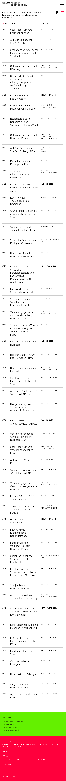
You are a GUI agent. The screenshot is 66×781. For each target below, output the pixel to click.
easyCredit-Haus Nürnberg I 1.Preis (19, 686)
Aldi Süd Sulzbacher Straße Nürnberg (21, 41)
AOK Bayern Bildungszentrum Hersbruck (19, 174)
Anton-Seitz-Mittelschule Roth (23, 461)
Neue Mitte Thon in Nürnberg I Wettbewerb (22, 255)
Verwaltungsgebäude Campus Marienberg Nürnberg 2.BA (21, 436)
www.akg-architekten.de (11, 730)
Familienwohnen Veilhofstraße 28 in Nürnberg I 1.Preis (20, 545)
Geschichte (42, 759)
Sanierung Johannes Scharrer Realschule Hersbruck (21, 558)
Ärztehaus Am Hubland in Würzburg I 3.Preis (24, 392)
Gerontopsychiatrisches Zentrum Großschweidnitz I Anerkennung (24, 611)
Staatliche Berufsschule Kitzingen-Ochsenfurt (23, 241)
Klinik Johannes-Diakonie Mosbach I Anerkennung (24, 626)
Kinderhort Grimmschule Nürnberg (23, 343)
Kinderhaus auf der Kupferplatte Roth (20, 162)
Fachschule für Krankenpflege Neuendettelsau (19, 532)
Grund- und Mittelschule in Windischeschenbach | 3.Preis (23, 213)
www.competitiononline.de (11, 727)
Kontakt (6, 764)
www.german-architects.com (12, 721)
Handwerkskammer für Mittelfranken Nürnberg (23, 107)
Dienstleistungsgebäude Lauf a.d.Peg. (23, 369)
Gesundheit (7, 746)
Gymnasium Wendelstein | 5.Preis (24, 696)
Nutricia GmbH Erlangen (23, 674)
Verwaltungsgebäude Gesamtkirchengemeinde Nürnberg (23, 486)
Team (4, 759)
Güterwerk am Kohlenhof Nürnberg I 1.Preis (23, 136)
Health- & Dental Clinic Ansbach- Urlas (22, 498)
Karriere (12, 759)
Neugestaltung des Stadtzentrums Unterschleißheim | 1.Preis (24, 407)
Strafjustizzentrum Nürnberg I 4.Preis (20, 587)
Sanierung (54, 744)
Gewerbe (6, 744)
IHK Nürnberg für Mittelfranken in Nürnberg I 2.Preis (24, 641)
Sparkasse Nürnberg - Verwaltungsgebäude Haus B (22, 509)
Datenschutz (7, 776)
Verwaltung (32, 744)
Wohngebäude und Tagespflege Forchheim (23, 228)
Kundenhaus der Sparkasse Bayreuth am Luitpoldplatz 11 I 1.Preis (23, 572)
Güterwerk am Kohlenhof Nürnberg (23, 67)
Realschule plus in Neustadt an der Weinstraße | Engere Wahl (24, 121)
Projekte (6, 740)
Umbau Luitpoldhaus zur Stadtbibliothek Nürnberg (24, 597)
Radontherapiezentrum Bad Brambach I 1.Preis (22, 356)
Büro (5, 756)
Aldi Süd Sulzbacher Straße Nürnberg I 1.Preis (23, 149)
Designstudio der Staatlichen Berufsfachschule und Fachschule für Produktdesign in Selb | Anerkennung (22, 274)
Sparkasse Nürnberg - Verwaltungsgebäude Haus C (22, 449)
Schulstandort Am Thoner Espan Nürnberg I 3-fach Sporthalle (24, 52)
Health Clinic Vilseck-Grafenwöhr (22, 521)
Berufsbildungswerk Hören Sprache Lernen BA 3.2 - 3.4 (24, 187)
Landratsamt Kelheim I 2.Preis (22, 652)
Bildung (44, 744)
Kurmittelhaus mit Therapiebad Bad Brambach (19, 200)
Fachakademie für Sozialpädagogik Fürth (22, 290)
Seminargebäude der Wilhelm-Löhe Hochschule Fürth (21, 302)
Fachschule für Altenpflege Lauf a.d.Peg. (23, 422)
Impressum (17, 776)
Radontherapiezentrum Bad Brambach (22, 97)
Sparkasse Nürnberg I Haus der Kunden (22, 31)
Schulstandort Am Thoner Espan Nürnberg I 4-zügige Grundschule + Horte (24, 330)
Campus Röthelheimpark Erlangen (23, 662)
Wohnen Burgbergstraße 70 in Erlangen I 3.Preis (23, 471)
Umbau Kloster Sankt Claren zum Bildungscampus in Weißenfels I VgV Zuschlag (21, 82)
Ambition (31, 759)
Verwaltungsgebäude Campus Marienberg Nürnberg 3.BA (21, 315)
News (5, 751)
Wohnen (19, 746)
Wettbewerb (18, 744)
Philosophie (21, 759)
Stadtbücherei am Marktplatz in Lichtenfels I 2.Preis (24, 381)
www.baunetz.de (8, 724)
